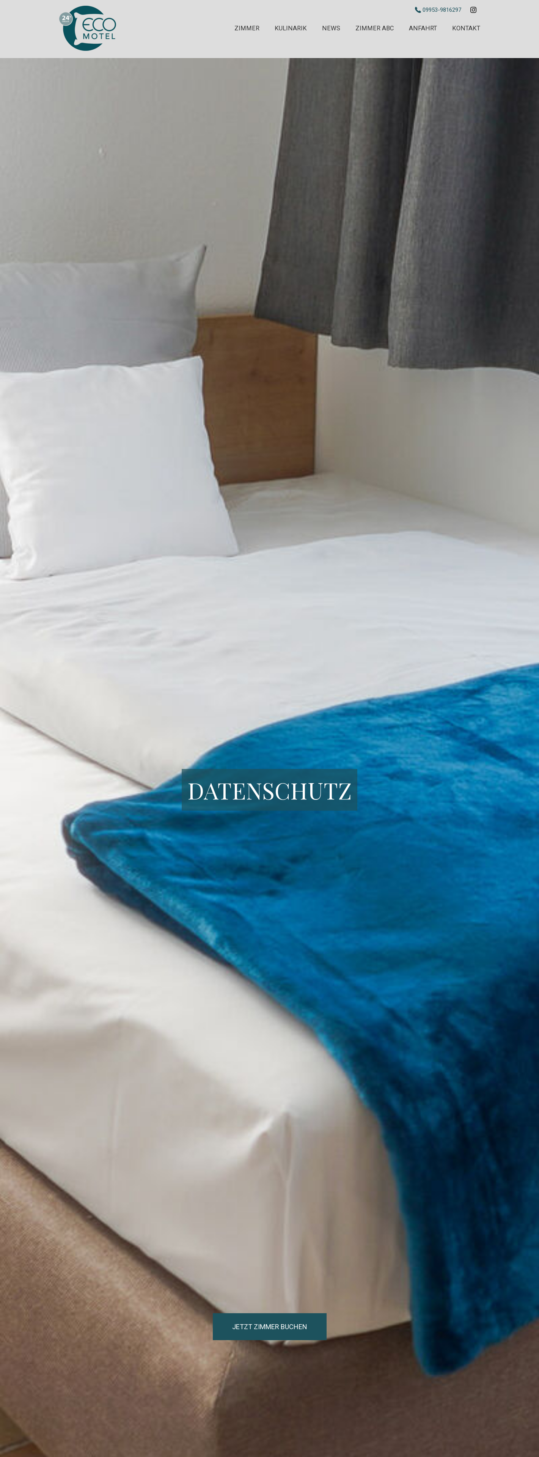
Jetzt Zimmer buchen (269, 1327)
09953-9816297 (439, 9)
